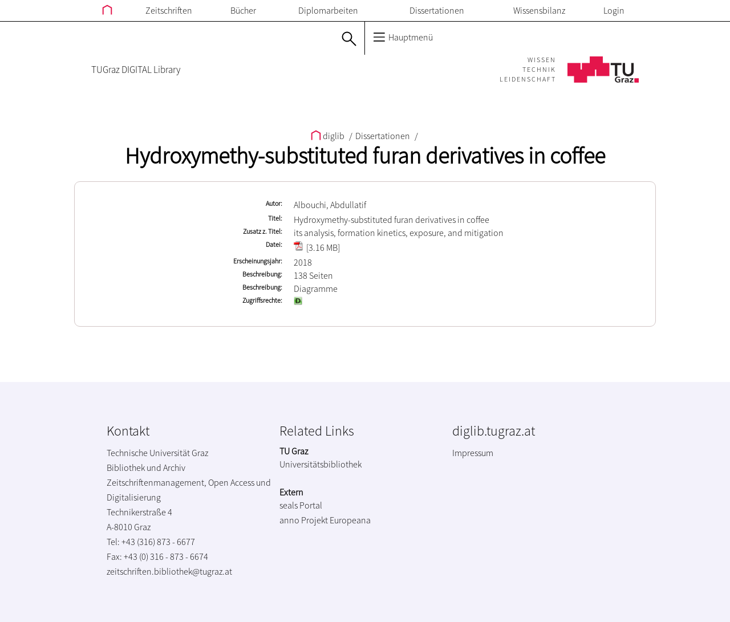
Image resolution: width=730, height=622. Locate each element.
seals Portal (300, 505)
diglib (328, 135)
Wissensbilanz (539, 10)
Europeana (350, 520)
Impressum (472, 452)
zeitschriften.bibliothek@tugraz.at (169, 571)
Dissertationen (436, 10)
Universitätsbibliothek (320, 464)
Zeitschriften (168, 10)
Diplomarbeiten (328, 10)
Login (613, 10)
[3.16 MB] (317, 247)
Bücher (243, 10)
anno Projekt (303, 520)
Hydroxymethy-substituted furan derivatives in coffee (365, 155)
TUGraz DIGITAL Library (135, 69)
